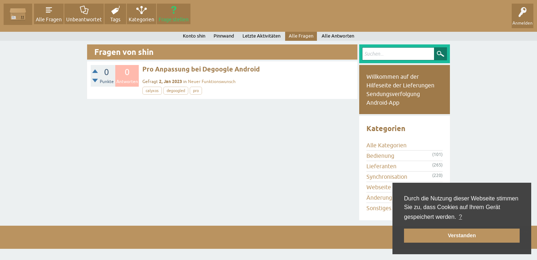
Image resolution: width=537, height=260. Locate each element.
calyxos (152, 90)
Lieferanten (381, 166)
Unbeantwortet (84, 19)
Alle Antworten (338, 36)
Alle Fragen (49, 19)
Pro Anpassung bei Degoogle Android (201, 69)
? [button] (460, 217)
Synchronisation (386, 176)
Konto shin (194, 36)
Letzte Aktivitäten (261, 36)
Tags (115, 19)
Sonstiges (378, 208)
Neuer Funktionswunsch (212, 81)
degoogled (176, 90)
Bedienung (380, 155)
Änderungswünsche (391, 197)
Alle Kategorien (386, 145)
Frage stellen (174, 19)
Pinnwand (224, 36)
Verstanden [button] (462, 235)
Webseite (378, 187)
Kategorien (141, 19)
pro (196, 90)
